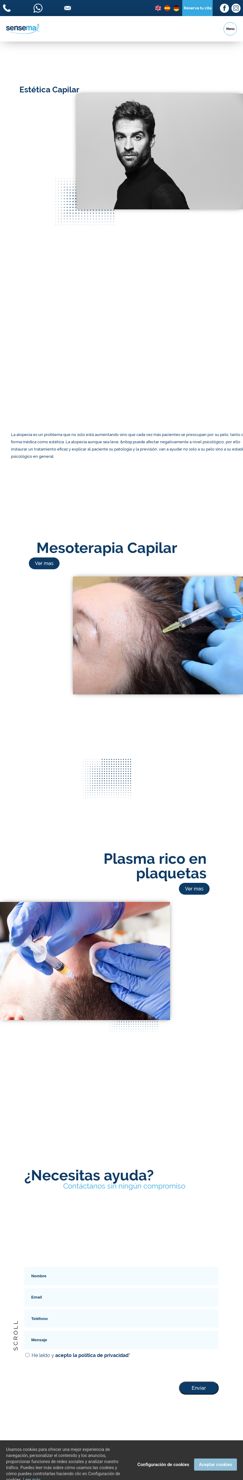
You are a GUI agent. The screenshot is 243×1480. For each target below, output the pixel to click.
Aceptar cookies (215, 1471)
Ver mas (44, 563)
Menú (230, 29)
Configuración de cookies (163, 1471)
